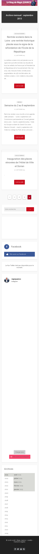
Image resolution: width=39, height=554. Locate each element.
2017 (6, 504)
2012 (6, 522)
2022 (6, 486)
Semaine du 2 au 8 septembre (19, 105)
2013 (6, 519)
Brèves (19, 102)
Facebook (16, 246)
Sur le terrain (19, 155)
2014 (6, 515)
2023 (6, 482)
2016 (6, 508)
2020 (6, 493)
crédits (29, 540)
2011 (6, 526)
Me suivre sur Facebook (16, 254)
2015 (6, 511)
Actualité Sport (19, 33)
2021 (6, 489)
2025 (6, 475)
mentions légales (19, 542)
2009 (6, 533)
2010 (6, 529)
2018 (6, 500)
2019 (6, 497)
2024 (6, 478)
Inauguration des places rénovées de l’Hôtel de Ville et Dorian (19, 162)
